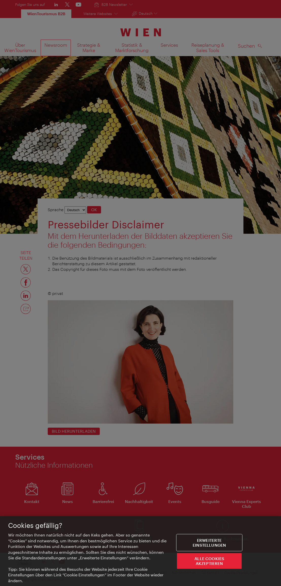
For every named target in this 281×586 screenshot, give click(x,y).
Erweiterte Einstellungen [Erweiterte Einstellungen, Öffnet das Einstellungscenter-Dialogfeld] (209, 543)
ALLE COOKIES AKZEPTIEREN (209, 561)
